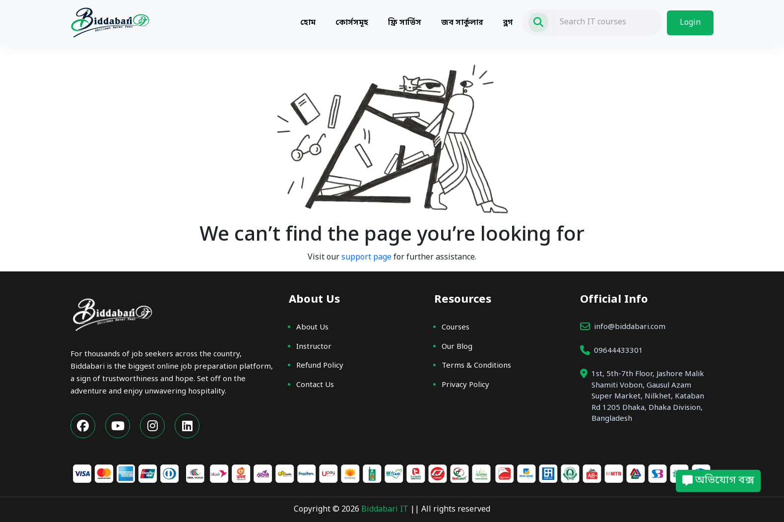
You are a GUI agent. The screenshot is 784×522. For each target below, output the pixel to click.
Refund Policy (319, 366)
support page (366, 257)
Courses (455, 327)
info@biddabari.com (629, 327)
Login (690, 22)
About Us (312, 327)
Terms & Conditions (476, 366)
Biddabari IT (385, 509)
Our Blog (457, 347)
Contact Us (315, 385)
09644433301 (618, 351)
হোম (308, 22)
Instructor (313, 347)
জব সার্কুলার (462, 22)
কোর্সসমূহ (351, 22)
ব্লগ (508, 22)
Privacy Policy (465, 385)
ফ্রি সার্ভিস (404, 22)
